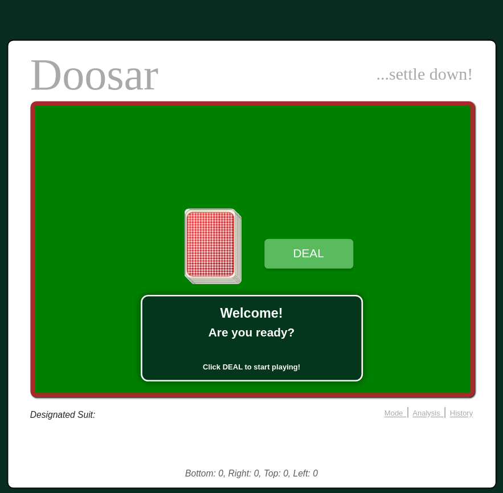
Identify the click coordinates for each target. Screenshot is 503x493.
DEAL (308, 253)
